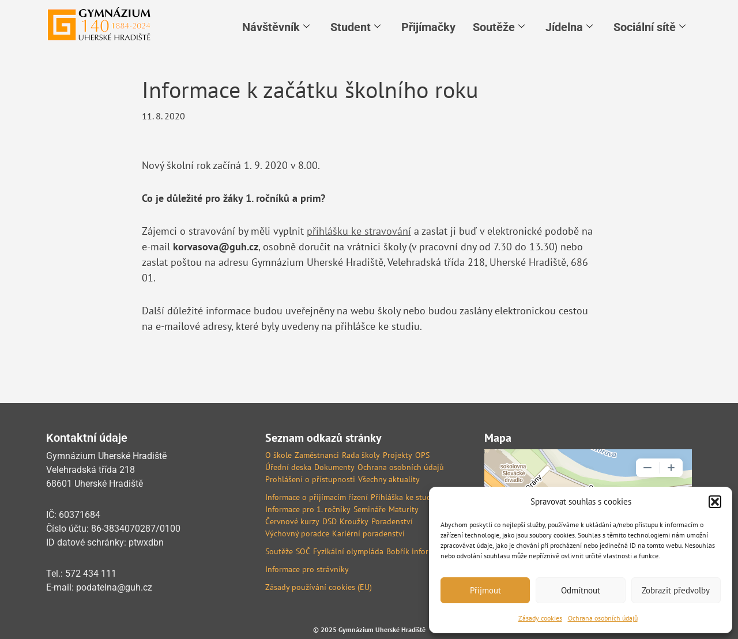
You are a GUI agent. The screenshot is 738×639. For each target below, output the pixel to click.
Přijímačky (428, 27)
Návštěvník (276, 27)
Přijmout (485, 590)
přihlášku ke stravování (359, 231)
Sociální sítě (649, 27)
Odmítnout (580, 590)
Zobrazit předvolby (676, 590)
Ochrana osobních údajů (603, 618)
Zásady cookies (540, 618)
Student (355, 27)
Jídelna (569, 27)
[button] (715, 502)
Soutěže (499, 27)
